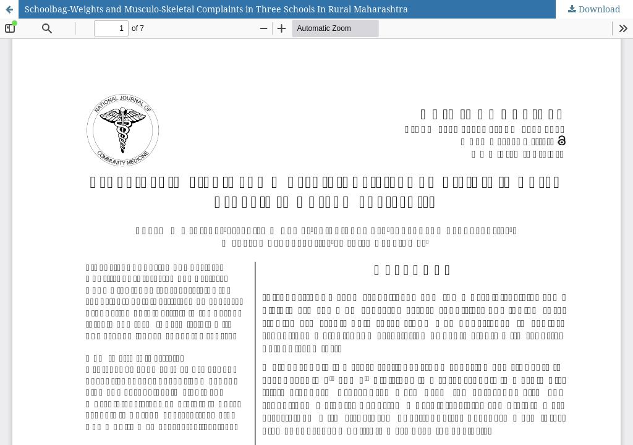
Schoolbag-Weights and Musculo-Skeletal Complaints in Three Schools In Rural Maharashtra (216, 9)
